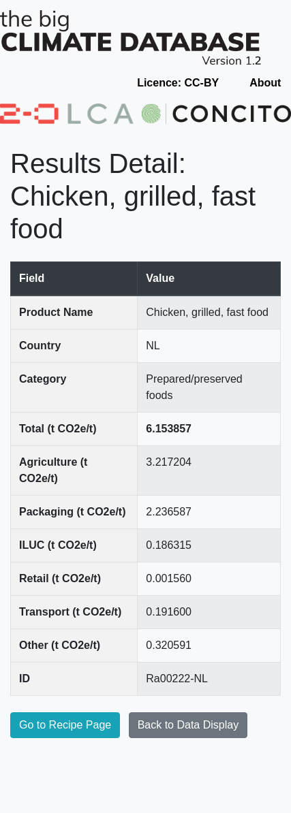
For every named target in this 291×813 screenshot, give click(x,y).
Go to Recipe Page (65, 725)
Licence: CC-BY (178, 83)
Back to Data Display (188, 725)
